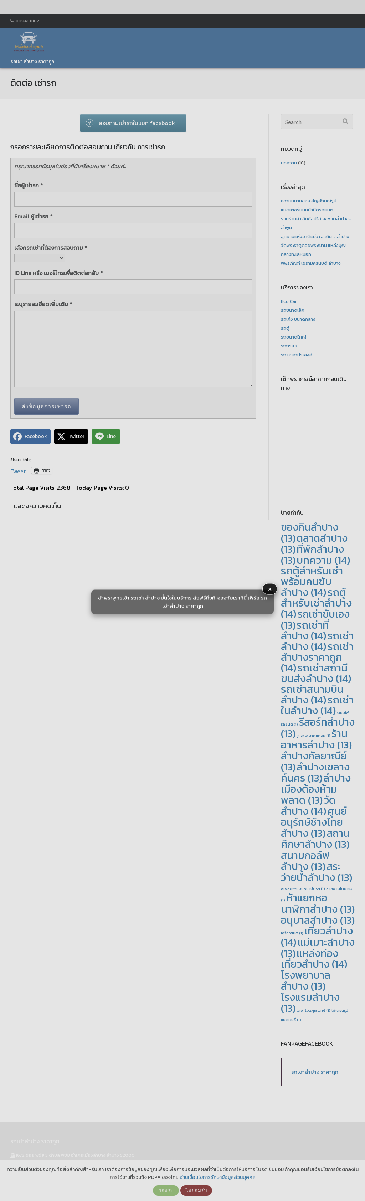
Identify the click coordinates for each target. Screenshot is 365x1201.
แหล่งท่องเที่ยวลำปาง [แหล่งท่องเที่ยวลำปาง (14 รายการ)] (314, 958)
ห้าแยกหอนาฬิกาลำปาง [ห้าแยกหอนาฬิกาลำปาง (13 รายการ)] (318, 903)
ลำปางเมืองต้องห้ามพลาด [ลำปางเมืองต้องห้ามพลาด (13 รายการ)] (316, 789)
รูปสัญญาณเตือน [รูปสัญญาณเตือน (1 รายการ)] (313, 735)
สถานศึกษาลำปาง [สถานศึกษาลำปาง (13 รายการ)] (315, 838)
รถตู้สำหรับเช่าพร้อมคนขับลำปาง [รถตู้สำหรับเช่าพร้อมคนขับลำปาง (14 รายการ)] (312, 581)
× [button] (270, 589)
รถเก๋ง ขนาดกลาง (298, 319)
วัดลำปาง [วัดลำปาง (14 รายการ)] (308, 805)
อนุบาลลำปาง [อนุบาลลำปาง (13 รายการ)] (318, 920)
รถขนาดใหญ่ (293, 337)
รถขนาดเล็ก (292, 310)
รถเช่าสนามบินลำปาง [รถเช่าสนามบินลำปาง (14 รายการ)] (312, 694)
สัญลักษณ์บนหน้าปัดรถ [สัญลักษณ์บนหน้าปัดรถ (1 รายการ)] (303, 888)
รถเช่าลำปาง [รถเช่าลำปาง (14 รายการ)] (317, 641)
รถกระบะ (289, 345)
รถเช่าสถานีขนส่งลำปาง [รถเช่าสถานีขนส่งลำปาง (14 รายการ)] (316, 673)
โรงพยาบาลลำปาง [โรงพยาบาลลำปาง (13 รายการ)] (305, 980)
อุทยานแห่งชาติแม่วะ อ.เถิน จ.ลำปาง (315, 236)
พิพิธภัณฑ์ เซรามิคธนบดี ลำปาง (311, 263)
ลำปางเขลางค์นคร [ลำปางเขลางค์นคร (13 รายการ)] (315, 772)
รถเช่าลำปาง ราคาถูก (314, 1072)
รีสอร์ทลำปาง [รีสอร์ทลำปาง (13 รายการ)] (318, 727)
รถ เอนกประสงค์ (296, 354)
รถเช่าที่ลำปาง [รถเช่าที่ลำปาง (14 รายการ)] (305, 630)
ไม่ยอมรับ (196, 1190)
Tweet (18, 470)
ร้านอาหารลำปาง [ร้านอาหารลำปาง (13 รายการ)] (316, 739)
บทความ (289, 162)
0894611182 (27, 21)
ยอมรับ (166, 1190)
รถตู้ (285, 328)
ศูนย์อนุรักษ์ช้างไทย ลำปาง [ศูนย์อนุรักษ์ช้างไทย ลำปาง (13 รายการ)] (314, 822)
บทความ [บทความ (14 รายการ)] (323, 560)
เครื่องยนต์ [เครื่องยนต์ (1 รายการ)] (292, 933)
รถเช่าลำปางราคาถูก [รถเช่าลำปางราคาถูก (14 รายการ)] (317, 657)
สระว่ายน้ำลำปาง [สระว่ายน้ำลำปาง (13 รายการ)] (316, 872)
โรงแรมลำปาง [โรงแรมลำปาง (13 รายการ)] (310, 1002)
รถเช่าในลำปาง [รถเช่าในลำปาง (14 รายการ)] (317, 705)
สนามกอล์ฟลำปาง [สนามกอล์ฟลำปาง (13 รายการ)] (305, 860)
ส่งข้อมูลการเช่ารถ (46, 406)
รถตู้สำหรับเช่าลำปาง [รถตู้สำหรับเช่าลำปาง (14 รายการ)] (316, 603)
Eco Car (289, 301)
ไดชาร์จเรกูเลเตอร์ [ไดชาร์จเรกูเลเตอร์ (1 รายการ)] (313, 1010)
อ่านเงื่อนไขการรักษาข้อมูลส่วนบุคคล (218, 1177)
